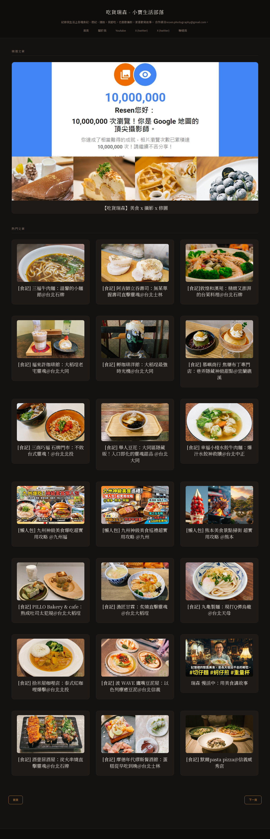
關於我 (102, 30)
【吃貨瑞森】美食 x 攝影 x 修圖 (135, 208)
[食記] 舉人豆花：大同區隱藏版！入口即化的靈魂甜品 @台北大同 (135, 454)
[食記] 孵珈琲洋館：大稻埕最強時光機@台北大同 (135, 367)
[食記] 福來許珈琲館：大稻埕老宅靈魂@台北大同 (50, 367)
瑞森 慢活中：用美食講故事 (219, 683)
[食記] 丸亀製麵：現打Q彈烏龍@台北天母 (219, 609)
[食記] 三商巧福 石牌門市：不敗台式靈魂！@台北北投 (51, 450)
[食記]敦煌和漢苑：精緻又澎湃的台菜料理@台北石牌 (219, 291)
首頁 (86, 30)
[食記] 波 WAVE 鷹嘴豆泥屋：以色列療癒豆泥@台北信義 (135, 686)
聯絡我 (183, 30)
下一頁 (253, 800)
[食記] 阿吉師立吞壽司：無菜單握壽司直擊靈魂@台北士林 (135, 291)
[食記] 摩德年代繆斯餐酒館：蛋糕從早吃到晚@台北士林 (135, 762)
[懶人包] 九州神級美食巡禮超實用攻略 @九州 (135, 533)
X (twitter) (141, 30)
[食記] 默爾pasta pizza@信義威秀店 (219, 762)
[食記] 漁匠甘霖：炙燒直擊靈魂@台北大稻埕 (135, 609)
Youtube (121, 30)
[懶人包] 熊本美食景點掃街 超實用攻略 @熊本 (219, 533)
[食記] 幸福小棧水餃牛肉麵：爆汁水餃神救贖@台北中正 (219, 450)
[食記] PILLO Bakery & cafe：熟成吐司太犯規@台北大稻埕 (50, 609)
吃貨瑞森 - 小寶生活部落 (135, 12)
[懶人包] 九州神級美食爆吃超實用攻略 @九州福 (50, 533)
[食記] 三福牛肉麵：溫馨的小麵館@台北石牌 (50, 291)
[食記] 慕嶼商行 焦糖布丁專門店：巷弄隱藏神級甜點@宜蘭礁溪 (219, 371)
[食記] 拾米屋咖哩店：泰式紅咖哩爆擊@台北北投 (50, 686)
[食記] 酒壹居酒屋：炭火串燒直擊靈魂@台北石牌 (50, 762)
